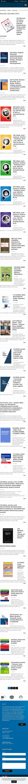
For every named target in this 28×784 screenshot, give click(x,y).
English (4, 1)
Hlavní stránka (3, 10)
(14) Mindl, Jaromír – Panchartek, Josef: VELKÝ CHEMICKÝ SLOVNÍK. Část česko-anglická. (19, 381)
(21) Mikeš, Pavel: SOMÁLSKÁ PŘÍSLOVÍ (21, 565)
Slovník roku (14, 10)
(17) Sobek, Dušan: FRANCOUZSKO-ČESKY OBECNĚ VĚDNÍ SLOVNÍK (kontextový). (19, 457)
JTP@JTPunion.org (9, 738)
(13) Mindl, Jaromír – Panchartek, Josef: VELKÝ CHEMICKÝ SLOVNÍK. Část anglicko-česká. (19, 353)
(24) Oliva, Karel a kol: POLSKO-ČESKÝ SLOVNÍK (18, 641)
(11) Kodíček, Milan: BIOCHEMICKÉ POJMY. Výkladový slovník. (19, 297)
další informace (22, 780)
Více (24, 46)
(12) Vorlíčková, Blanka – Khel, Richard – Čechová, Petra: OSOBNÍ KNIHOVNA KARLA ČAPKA (18, 325)
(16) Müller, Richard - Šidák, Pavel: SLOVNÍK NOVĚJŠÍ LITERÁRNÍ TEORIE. (18, 430)
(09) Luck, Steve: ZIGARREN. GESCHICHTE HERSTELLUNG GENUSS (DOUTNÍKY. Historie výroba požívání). (18, 244)
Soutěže (9, 10)
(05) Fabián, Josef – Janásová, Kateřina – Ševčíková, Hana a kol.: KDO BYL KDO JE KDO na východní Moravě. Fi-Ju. (19, 140)
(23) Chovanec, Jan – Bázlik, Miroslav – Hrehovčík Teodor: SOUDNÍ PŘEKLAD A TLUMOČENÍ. (16, 618)
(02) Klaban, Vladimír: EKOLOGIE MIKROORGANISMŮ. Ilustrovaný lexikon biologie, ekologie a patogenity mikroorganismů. (17, 58)
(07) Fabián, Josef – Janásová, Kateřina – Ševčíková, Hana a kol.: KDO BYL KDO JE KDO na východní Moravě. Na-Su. (19, 192)
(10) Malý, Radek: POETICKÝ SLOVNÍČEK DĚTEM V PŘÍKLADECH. (19, 270)
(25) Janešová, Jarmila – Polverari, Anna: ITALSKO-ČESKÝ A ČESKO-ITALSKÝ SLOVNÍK (18, 665)
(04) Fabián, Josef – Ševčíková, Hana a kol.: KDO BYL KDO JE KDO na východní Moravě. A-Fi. (19, 111)
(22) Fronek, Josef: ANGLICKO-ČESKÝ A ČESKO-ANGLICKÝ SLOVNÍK (17, 592)
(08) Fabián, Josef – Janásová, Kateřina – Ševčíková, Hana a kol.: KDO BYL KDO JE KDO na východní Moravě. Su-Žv (19, 218)
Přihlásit (16, 1)
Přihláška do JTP (23, 1)
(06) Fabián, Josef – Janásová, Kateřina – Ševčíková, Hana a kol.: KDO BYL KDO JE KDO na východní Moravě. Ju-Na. (19, 166)
